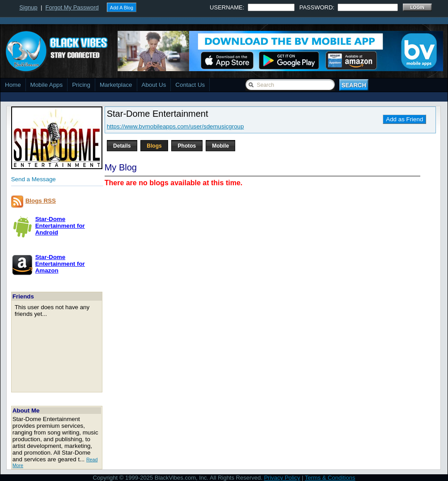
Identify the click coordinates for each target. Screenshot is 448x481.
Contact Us (190, 84)
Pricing (81, 84)
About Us (154, 84)
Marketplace (116, 84)
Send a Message (33, 179)
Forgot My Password (72, 7)
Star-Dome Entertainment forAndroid (60, 226)
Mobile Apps (46, 84)
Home (13, 84)
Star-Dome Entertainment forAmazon (60, 264)
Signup (28, 7)
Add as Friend (404, 119)
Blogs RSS (40, 200)
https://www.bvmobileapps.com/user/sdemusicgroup (175, 126)
